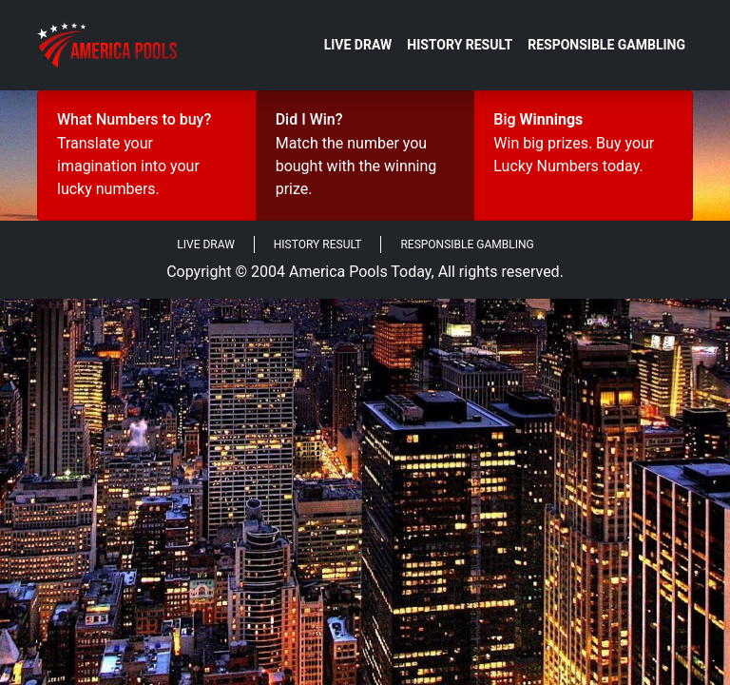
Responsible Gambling (606, 44)
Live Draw (358, 44)
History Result (459, 44)
